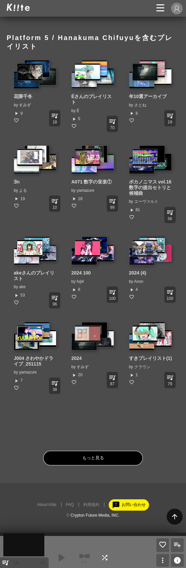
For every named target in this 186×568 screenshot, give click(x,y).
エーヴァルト (146, 201)
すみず (25, 105)
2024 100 (81, 272)
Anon (138, 281)
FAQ (70, 504)
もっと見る (93, 457)
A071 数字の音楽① (91, 181)
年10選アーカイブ (148, 96)
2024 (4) (137, 272)
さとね (140, 105)
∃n (17, 181)
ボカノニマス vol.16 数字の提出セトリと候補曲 (152, 187)
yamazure (85, 190)
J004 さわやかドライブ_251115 (33, 361)
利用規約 (91, 504)
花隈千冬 (23, 96)
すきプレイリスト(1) (150, 358)
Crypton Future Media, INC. (95, 515)
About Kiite (46, 504)
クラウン (142, 367)
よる (23, 190)
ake (22, 287)
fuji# (80, 281)
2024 (76, 358)
